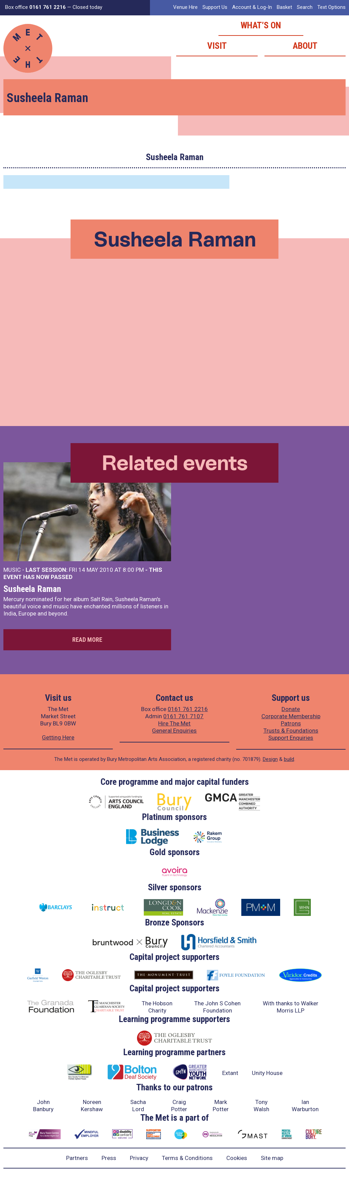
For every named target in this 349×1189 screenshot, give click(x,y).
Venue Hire (185, 7)
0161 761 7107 (183, 716)
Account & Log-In (252, 7)
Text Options (331, 7)
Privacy (139, 1158)
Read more (87, 639)
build (289, 759)
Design (270, 759)
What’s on (261, 25)
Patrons (291, 723)
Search (305, 7)
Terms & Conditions (187, 1158)
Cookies (236, 1158)
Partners (77, 1158)
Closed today (87, 7)
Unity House (267, 1073)
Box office (35, 7)
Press (109, 1158)
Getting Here (58, 737)
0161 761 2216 (188, 709)
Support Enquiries (290, 737)
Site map (272, 1158)
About (305, 46)
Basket (284, 7)
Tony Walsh (261, 1106)
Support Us (214, 7)
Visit (217, 46)
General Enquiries (174, 730)
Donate (291, 709)
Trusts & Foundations (290, 730)
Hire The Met (174, 723)
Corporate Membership (290, 716)
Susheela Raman (32, 589)
